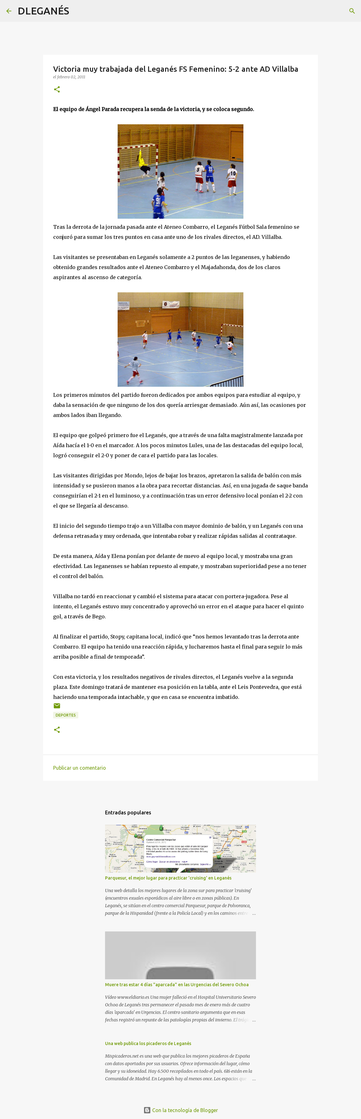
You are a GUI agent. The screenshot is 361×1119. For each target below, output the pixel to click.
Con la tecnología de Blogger (180, 1110)
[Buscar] (78, 11)
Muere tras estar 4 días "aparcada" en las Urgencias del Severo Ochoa (177, 984)
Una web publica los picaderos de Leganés (148, 1043)
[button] (57, 90)
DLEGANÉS (43, 10)
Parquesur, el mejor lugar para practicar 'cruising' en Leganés (168, 877)
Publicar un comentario (79, 768)
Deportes (66, 715)
